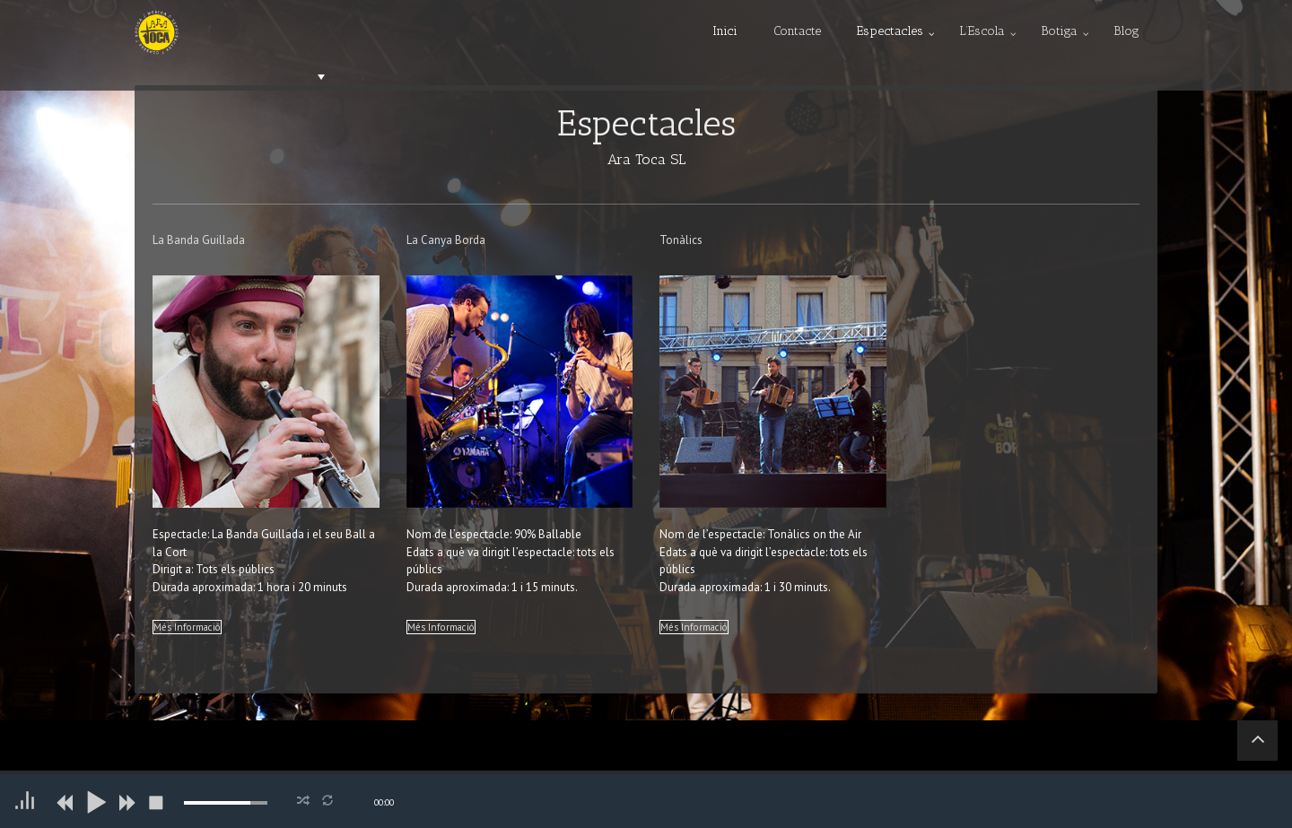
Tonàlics (681, 240)
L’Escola (982, 31)
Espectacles (890, 31)
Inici (725, 31)
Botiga (1059, 31)
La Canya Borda (445, 240)
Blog (1126, 31)
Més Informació (187, 627)
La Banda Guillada (199, 240)
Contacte (797, 31)
